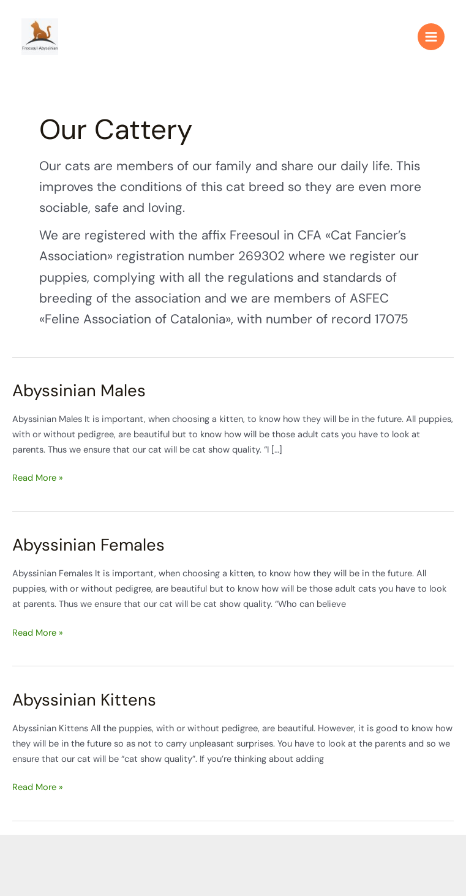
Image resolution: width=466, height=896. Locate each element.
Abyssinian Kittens (84, 699)
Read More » (37, 477)
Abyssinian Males (79, 390)
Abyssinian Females (88, 544)
